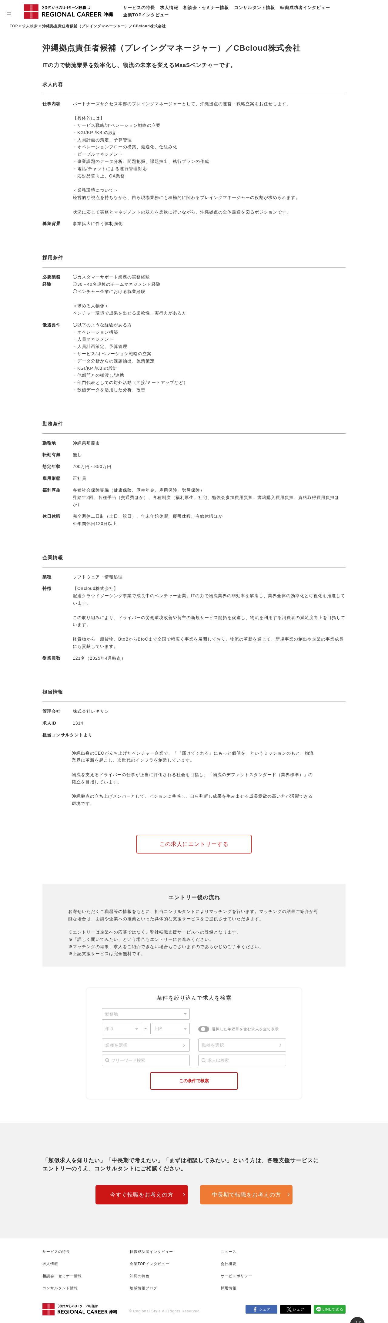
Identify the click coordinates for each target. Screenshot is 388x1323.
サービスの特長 (139, 7)
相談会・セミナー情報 (206, 7)
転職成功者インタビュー (305, 7)
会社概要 (228, 1264)
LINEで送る (333, 1309)
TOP (14, 26)
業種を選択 (116, 1045)
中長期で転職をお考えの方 (246, 1195)
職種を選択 (213, 1045)
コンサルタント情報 (254, 7)
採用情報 (228, 1288)
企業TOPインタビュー (146, 14)
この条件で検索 (194, 1080)
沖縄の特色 (139, 1276)
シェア (265, 1309)
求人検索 (30, 26)
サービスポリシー (236, 1276)
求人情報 (169, 7)
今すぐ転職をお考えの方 (141, 1195)
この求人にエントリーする (194, 844)
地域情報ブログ (143, 1288)
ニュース (228, 1252)
